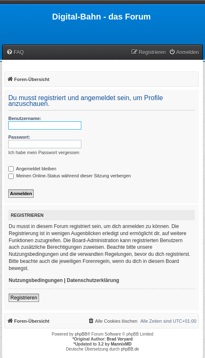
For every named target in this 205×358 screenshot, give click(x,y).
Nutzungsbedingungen (36, 280)
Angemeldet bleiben (32, 168)
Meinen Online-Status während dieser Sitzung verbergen (69, 175)
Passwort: (19, 137)
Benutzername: (24, 118)
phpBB (81, 334)
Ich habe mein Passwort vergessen (43, 152)
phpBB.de (130, 349)
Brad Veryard (119, 339)
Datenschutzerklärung (93, 280)
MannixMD (121, 344)
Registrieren (23, 298)
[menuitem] (15, 52)
